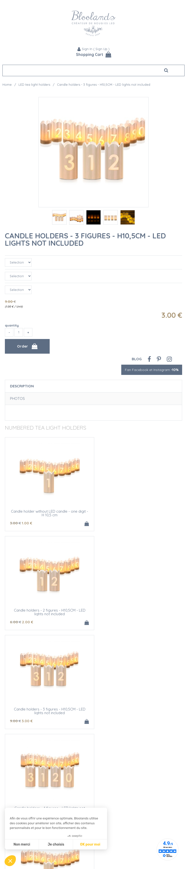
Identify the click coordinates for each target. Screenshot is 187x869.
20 (105, 721)
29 (118, 819)
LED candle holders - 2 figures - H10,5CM (137, 709)
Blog (137, 359)
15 (119, 721)
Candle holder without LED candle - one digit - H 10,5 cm (49, 513)
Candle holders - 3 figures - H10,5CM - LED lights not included (85, 239)
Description (22, 386)
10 (16, 721)
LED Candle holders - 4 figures (138, 808)
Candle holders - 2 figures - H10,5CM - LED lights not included (138, 513)
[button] (10, 861)
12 (105, 622)
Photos (17, 398)
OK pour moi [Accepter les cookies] (90, 844)
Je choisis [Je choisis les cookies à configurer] (56, 844)
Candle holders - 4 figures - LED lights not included (138, 612)
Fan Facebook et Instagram (151, 370)
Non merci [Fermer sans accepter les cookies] (21, 844)
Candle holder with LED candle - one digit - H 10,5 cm (49, 711)
